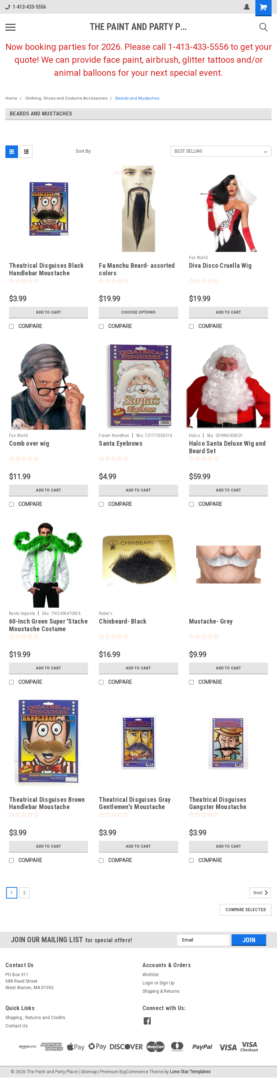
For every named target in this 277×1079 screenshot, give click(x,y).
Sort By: (84, 151)
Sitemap (89, 1071)
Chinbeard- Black (122, 621)
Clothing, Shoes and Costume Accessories (66, 98)
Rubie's (106, 613)
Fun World (198, 257)
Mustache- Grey (211, 621)
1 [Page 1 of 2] (11, 892)
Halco (194, 435)
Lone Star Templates (190, 1071)
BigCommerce (133, 1071)
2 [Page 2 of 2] (24, 892)
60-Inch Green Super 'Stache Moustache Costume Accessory (48, 628)
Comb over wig (29, 443)
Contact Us (16, 1025)
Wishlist (150, 974)
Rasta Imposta (22, 613)
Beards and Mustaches (137, 98)
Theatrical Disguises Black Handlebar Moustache (46, 269)
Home (11, 98)
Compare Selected (245, 909)
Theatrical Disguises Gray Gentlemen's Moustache (135, 803)
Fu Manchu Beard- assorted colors (137, 269)
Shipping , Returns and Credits (35, 1017)
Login (147, 983)
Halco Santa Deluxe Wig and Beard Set (227, 447)
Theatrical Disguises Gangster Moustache (218, 803)
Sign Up (166, 983)
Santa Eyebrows (120, 443)
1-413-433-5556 (25, 7)
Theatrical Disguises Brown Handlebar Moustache (47, 803)
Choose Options (138, 312)
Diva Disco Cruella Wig (220, 265)
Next (262, 892)
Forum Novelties (114, 435)
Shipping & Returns (161, 991)
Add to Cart (48, 312)
